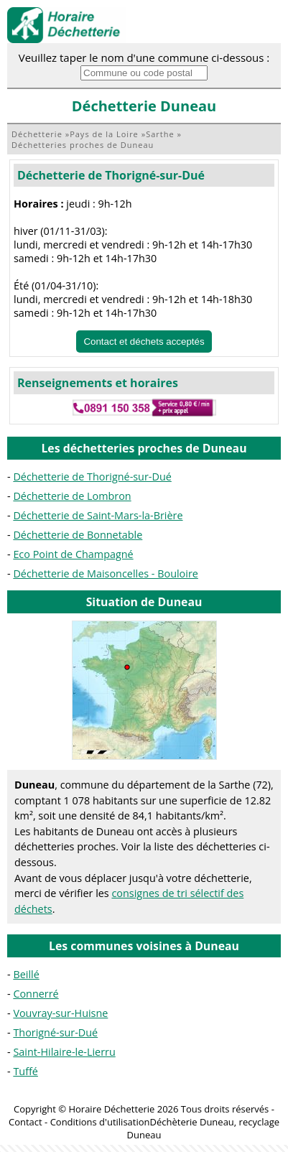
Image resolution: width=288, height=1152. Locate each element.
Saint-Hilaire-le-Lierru (64, 1052)
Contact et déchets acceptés (143, 341)
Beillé (26, 974)
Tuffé (25, 1071)
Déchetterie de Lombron (72, 496)
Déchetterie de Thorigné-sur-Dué (111, 175)
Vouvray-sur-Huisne (60, 1013)
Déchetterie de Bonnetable (77, 535)
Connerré (35, 993)
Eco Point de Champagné (73, 554)
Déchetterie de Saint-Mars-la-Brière (97, 515)
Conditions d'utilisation (100, 1121)
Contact (25, 1121)
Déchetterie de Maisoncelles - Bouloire (105, 573)
